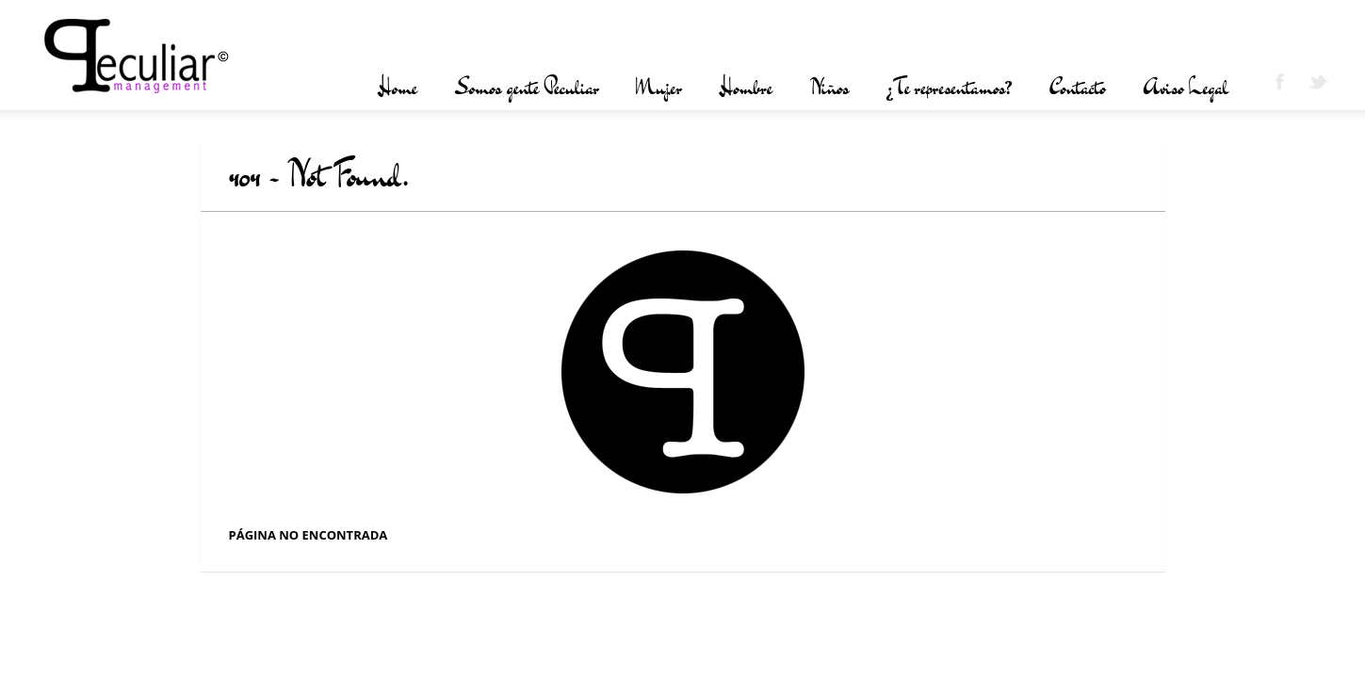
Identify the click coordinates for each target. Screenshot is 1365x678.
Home (397, 87)
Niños (829, 87)
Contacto (1077, 87)
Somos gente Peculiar (526, 87)
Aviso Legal (1186, 87)
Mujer (658, 87)
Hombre (745, 87)
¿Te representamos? (949, 87)
